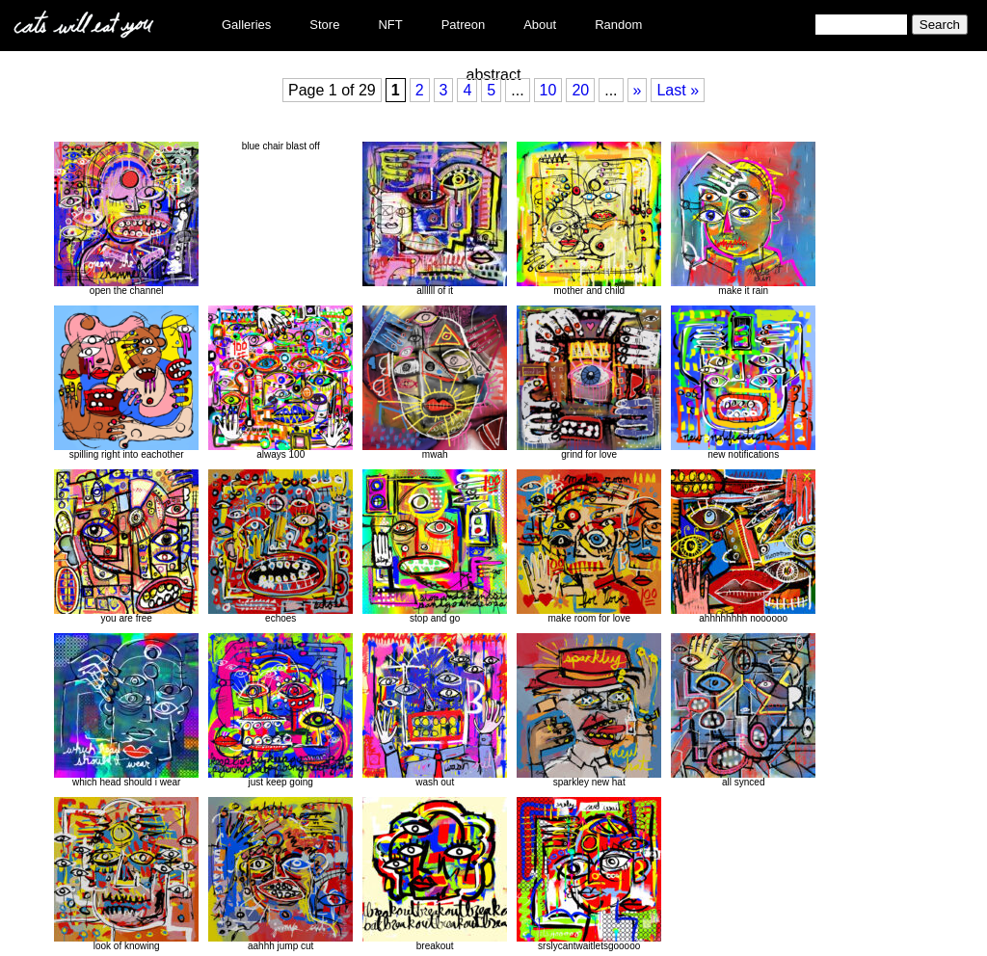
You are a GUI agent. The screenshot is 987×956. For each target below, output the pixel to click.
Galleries (246, 24)
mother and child (589, 219)
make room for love (589, 546)
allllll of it (434, 219)
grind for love (589, 382)
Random (618, 24)
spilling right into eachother (126, 382)
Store (324, 24)
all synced (743, 710)
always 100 (280, 382)
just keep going (280, 710)
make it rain (743, 219)
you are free (126, 546)
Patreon (463, 24)
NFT (390, 24)
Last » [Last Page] (677, 90)
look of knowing (126, 874)
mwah (434, 382)
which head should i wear (126, 710)
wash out (434, 710)
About (539, 24)
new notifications (743, 382)
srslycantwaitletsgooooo (589, 874)
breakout (434, 874)
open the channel (126, 219)
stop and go (434, 546)
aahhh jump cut (280, 874)
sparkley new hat (589, 710)
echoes (280, 546)
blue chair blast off (281, 146)
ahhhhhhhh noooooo (743, 546)
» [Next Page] (637, 90)
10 (548, 90)
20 (580, 90)
